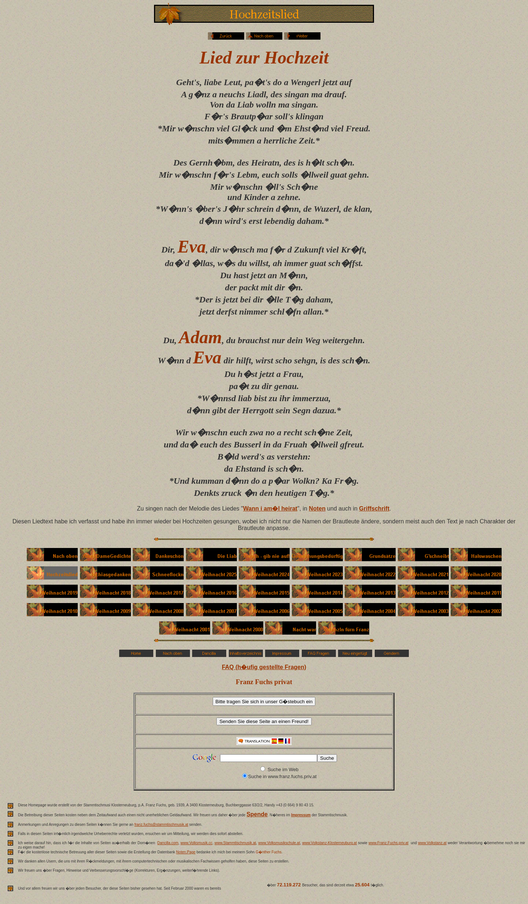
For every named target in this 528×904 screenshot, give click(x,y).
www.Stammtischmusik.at (235, 843)
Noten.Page (185, 852)
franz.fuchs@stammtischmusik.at (161, 825)
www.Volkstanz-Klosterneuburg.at (329, 843)
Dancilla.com (167, 843)
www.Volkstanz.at (432, 843)
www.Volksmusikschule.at (279, 843)
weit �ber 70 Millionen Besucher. (337, 890)
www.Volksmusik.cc (196, 843)
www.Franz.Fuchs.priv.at (388, 843)
